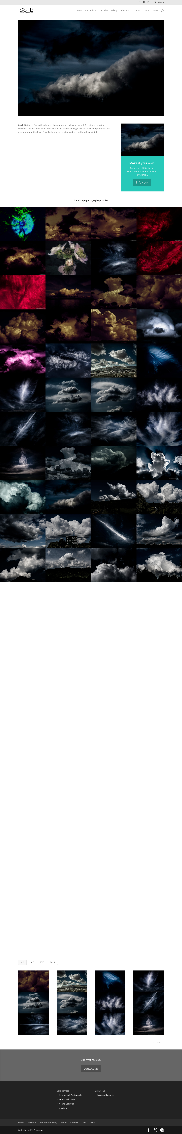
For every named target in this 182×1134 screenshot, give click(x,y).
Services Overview (105, 1095)
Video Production (67, 1099)
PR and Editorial (66, 1103)
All (22, 962)
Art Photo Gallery (109, 10)
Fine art (37, 125)
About (124, 10)
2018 (52, 962)
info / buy (142, 182)
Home (79, 10)
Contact (137, 10)
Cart (147, 10)
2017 (42, 962)
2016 (31, 962)
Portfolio (89, 10)
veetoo (39, 1130)
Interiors (63, 1108)
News (155, 10)
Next (159, 1042)
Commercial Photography (71, 1095)
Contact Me (91, 1068)
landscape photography (52, 125)
